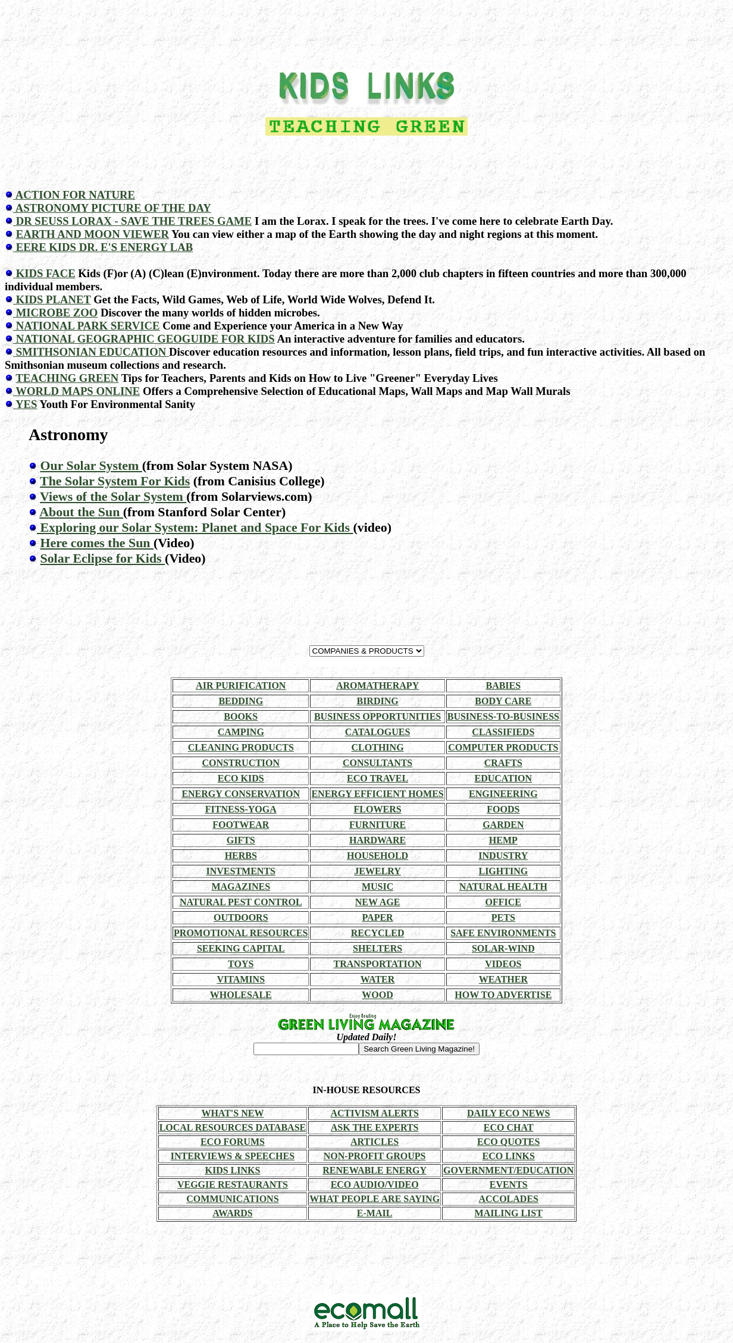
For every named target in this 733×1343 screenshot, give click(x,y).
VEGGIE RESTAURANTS (232, 1184)
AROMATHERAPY (377, 685)
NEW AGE (377, 902)
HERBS (241, 856)
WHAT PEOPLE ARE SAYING (374, 1199)
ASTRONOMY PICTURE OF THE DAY (112, 208)
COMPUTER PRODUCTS (503, 747)
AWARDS (232, 1213)
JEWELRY (377, 871)
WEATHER (503, 979)
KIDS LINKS (232, 1170)
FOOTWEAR (240, 825)
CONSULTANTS (377, 763)
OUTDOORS (241, 917)
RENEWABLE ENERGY (374, 1170)
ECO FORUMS (233, 1142)
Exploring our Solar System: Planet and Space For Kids (195, 527)
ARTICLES (374, 1142)
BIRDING (377, 701)
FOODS (503, 809)
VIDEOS (503, 964)
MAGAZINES (240, 886)
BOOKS (241, 716)
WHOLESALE (241, 995)
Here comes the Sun (97, 542)
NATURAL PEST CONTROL (241, 902)
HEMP (503, 840)
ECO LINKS (508, 1156)
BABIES (503, 685)
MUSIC (377, 886)
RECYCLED (378, 933)
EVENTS (509, 1184)
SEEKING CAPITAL (241, 948)
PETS (503, 917)
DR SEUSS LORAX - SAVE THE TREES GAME (132, 221)
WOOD (377, 995)
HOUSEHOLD (377, 856)
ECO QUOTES (508, 1142)
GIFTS (241, 840)
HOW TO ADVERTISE (503, 995)
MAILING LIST (509, 1213)
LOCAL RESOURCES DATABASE (232, 1127)
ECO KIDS (241, 778)
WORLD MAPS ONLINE (76, 391)
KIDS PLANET (52, 299)
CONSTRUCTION (241, 763)
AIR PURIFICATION (241, 685)
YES (25, 404)
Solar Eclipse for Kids (102, 558)
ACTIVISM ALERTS (374, 1113)
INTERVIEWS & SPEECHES (233, 1156)
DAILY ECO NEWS (508, 1113)
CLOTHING (378, 747)
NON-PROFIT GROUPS (375, 1156)
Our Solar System (91, 465)
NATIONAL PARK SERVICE (86, 325)
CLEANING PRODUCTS (241, 747)
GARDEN (503, 825)
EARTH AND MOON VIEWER (92, 234)
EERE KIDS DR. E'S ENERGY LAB (103, 247)
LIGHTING (503, 871)
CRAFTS (503, 763)
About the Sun (81, 511)
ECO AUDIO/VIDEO (375, 1184)
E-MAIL (375, 1213)
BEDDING (240, 701)
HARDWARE (377, 840)
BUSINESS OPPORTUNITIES (377, 716)
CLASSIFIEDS (503, 732)
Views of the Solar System (113, 496)
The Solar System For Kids (115, 480)
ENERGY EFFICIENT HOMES (377, 794)
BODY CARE (503, 701)
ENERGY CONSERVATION (240, 794)
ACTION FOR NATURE (74, 195)
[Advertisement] (366, 31)
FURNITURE (377, 825)
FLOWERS (378, 809)
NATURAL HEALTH (503, 886)
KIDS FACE (44, 273)
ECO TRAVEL (377, 778)
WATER (378, 979)
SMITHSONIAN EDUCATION (91, 352)
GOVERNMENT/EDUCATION (508, 1170)
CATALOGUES (378, 732)
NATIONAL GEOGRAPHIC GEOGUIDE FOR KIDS (144, 338)
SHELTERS (377, 948)
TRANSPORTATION (377, 964)
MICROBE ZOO (55, 312)
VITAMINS (241, 979)
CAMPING (241, 732)
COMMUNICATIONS (232, 1199)
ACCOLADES (508, 1199)
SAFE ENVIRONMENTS (503, 933)
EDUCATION (503, 778)
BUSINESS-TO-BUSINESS (503, 716)
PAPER (377, 917)
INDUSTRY (503, 856)
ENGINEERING (503, 794)
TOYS (240, 964)
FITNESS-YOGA (241, 809)
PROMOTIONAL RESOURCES (241, 933)
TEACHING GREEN (66, 378)
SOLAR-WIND (503, 948)
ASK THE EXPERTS (375, 1127)
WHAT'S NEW (232, 1113)
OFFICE (503, 902)
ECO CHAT (509, 1127)
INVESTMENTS (240, 871)
